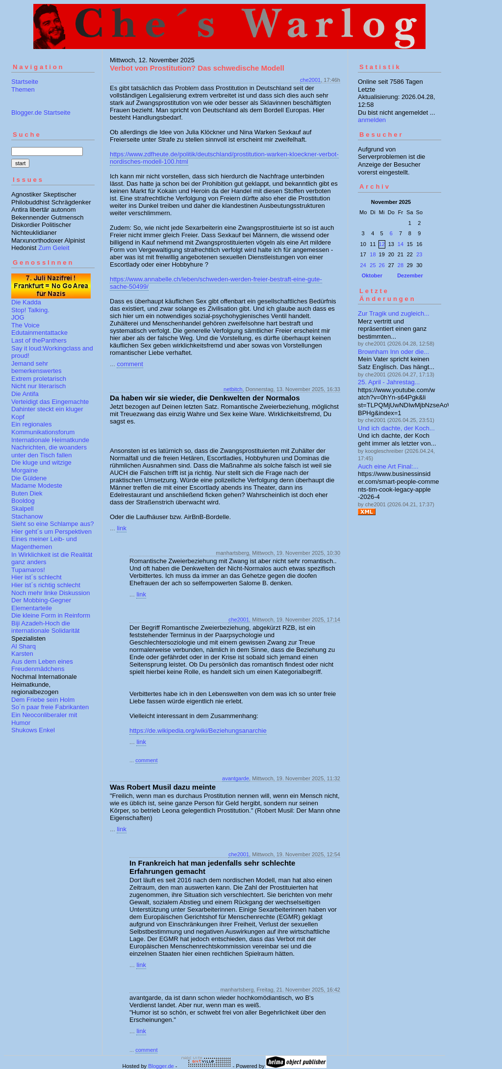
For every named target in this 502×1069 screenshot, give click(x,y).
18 (373, 254)
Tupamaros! (28, 569)
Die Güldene (29, 478)
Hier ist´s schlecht (36, 577)
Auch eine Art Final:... (388, 466)
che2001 (310, 80)
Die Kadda (26, 302)
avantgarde (235, 778)
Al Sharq (23, 646)
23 (419, 254)
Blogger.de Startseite (41, 112)
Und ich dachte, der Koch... (396, 428)
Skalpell (22, 508)
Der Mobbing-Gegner (41, 600)
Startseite (24, 81)
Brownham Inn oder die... (393, 351)
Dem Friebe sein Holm (43, 699)
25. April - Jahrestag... (389, 382)
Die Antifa (25, 394)
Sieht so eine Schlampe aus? (52, 523)
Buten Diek (27, 493)
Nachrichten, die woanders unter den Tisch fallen (49, 451)
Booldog (23, 500)
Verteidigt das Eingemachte (50, 401)
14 (400, 244)
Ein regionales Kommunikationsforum (43, 428)
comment (130, 364)
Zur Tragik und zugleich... (393, 313)
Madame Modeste (36, 485)
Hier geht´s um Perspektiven (51, 531)
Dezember (410, 275)
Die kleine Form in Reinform (50, 615)
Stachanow (27, 516)
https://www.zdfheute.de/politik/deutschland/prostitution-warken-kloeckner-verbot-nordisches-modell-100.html (224, 157)
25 (373, 265)
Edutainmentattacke (39, 332)
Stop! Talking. (30, 310)
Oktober (372, 275)
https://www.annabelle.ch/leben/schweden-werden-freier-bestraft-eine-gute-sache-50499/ (216, 282)
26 (382, 265)
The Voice (25, 325)
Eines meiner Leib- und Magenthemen (44, 542)
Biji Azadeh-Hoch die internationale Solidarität (45, 627)
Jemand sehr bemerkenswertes (36, 367)
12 (382, 244)
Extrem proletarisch (38, 378)
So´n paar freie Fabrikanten (50, 707)
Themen (23, 89)
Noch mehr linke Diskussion (50, 593)
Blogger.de (161, 1066)
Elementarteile (31, 608)
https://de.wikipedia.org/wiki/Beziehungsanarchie (198, 730)
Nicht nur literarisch (38, 386)
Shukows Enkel (33, 730)
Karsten (22, 653)
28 (400, 265)
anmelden (372, 120)
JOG (18, 317)
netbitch (233, 389)
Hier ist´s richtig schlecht (45, 585)
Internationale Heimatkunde (50, 440)
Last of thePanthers (39, 340)
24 (363, 265)
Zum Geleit (54, 247)
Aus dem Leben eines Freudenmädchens (42, 665)
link (121, 528)
